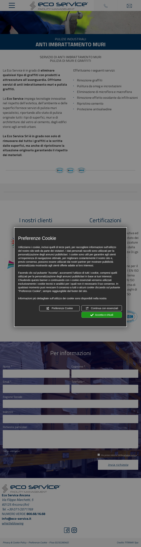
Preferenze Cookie (59, 308)
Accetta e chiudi (101, 315)
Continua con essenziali (101, 308)
